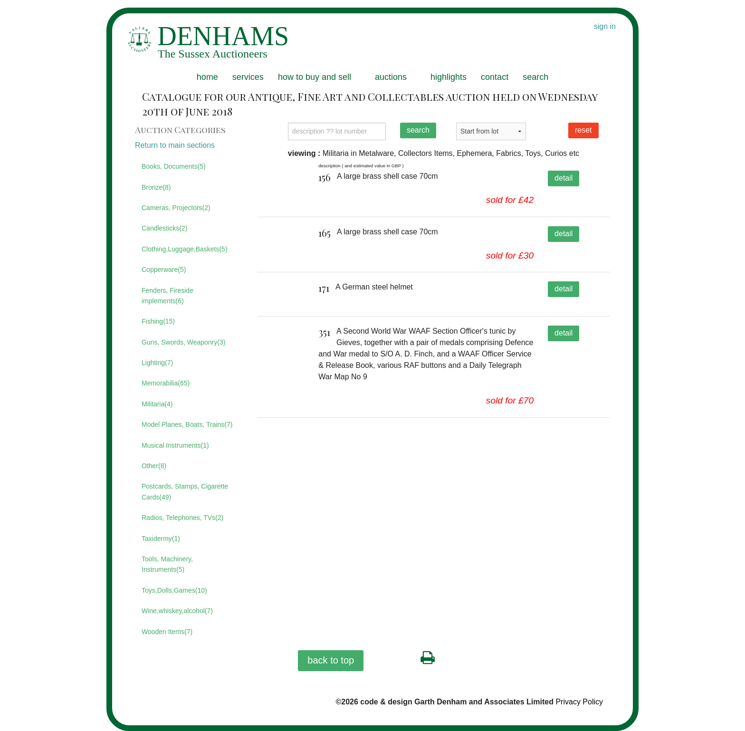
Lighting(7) (157, 362)
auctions (391, 77)
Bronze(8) (156, 187)
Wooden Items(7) (167, 631)
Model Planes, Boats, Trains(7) (187, 424)
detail (563, 178)
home (207, 77)
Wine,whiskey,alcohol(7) (177, 611)
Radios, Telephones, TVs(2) (182, 517)
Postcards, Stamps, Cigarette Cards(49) (185, 491)
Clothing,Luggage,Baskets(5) (185, 249)
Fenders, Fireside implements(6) (167, 296)
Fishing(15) (158, 321)
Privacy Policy (579, 702)
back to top (330, 660)
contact (494, 77)
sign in (605, 26)
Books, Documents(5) (174, 166)
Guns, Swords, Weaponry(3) (183, 342)
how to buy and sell (314, 77)
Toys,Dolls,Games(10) (174, 590)
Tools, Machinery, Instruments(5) (167, 564)
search (535, 77)
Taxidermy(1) (161, 538)
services (248, 77)
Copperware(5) (164, 269)
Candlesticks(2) (164, 228)
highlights (448, 77)
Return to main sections (175, 145)
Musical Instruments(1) (175, 445)
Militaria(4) (157, 404)
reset (583, 130)
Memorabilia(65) (166, 383)
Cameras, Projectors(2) (176, 208)
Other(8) (154, 466)
